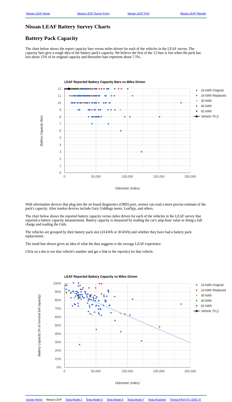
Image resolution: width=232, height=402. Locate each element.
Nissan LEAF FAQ (139, 13)
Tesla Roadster (157, 399)
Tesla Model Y (135, 399)
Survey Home (34, 399)
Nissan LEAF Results (193, 13)
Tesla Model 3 (73, 399)
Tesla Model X (114, 399)
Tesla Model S (94, 399)
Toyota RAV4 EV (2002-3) (185, 399)
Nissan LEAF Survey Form (93, 13)
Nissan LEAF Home (38, 13)
